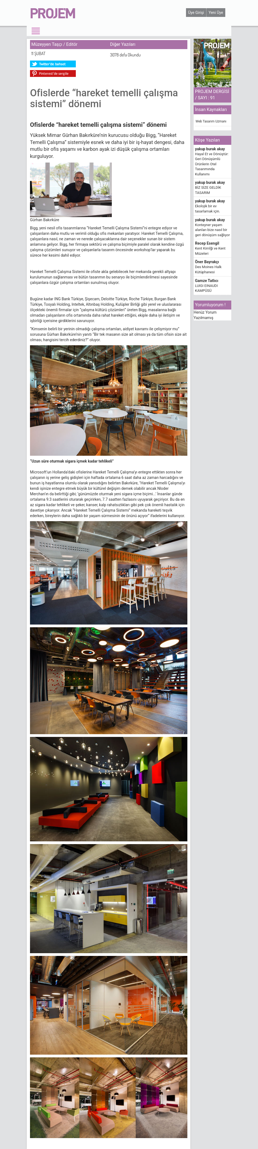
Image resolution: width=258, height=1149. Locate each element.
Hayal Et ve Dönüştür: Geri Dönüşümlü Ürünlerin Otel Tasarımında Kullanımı (212, 164)
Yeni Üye (216, 12)
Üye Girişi (196, 12)
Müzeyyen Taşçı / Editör (54, 44)
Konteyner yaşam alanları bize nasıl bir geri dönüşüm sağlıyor (212, 230)
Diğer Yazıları (123, 44)
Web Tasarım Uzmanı (211, 121)
